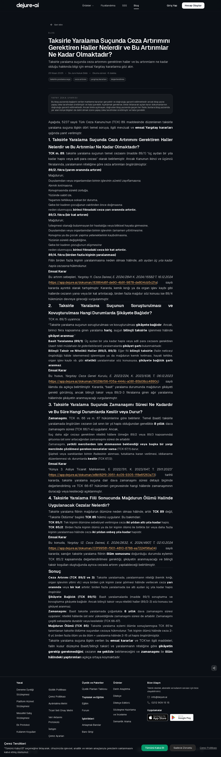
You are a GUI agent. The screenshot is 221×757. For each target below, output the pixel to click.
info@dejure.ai (157, 697)
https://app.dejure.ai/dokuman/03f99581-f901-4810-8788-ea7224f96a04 (102, 548)
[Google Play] (181, 717)
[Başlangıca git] (28, 5)
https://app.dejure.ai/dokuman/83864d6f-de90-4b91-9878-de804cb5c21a (103, 282)
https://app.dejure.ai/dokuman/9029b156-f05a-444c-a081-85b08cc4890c (103, 381)
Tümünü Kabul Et (154, 747)
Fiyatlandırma (108, 5)
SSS (124, 5)
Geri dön (56, 24)
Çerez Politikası (208, 747)
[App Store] (157, 717)
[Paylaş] (214, 668)
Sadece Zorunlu (183, 747)
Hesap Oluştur (193, 5)
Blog (136, 5)
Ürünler (88, 5)
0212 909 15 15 (158, 702)
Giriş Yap (172, 5)
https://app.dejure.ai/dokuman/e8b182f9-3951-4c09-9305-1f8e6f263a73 (102, 475)
